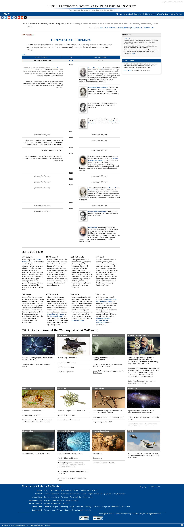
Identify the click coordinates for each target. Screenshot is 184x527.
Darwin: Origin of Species (67, 358)
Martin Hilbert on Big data (68, 458)
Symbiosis (61, 388)
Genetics (48, 507)
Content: (38, 494)
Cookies (68, 510)
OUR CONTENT (111, 28)
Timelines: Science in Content (73, 494)
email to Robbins (78, 320)
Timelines (150, 14)
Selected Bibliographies (54, 500)
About (119, 14)
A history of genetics (66, 371)
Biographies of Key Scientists (113, 494)
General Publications (53, 503)
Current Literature (51, 497)
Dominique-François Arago (98, 87)
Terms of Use (50, 510)
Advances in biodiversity (31, 415)
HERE (133, 53)
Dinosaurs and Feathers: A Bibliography (108, 417)
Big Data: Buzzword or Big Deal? (70, 453)
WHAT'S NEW (136, 28)
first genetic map (56, 316)
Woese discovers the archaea (33, 411)
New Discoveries (86, 497)
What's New (163, 14)
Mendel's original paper (56, 314)
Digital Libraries (77, 507)
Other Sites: (37, 507)
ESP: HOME (5, 525)
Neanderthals (98, 453)
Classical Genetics (133, 14)
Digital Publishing (60, 507)
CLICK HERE (128, 70)
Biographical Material (111, 507)
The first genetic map (66, 367)
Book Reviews (71, 500)
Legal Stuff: (37, 510)
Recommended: (35, 500)
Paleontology (98, 388)
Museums (126, 507)
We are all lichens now (66, 415)
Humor (66, 503)
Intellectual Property (82, 510)
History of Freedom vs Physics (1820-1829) (35, 525)
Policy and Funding (69, 497)
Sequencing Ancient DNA (102, 422)
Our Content (54, 490)
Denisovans (97, 458)
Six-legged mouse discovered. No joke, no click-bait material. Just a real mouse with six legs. (143, 455)
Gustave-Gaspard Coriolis (97, 211)
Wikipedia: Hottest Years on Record (36, 453)
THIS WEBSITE (124, 28)
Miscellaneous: (35, 503)
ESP (101, 28)
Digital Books (94, 494)
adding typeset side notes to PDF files (106, 300)
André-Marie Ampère (95, 68)
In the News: (37, 497)
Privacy (60, 510)
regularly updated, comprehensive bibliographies (103, 320)
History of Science (93, 507)
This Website (67, 490)
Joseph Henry (92, 227)
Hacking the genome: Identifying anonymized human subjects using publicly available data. (71, 465)
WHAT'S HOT (149, 28)
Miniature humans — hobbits (104, 463)
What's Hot (176, 14)
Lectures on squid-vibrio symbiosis (71, 411)
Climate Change (29, 431)
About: (40, 490)
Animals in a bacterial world (68, 420)
